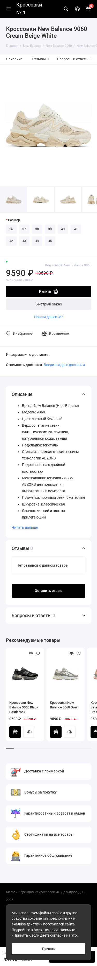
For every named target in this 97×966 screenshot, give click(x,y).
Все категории (46, 930)
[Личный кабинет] (77, 9)
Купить (15, 732)
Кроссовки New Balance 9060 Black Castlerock (23, 707)
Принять (48, 949)
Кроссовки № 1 (29, 9)
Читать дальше (25, 527)
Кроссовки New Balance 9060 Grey (64, 705)
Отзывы (40, 59)
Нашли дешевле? (48, 317)
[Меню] (9, 9)
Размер (14, 220)
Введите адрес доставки (64, 365)
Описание (14, 59)
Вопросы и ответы (74, 59)
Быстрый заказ (48, 304)
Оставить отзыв (48, 590)
